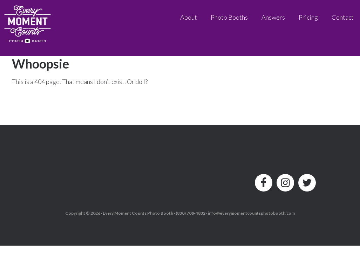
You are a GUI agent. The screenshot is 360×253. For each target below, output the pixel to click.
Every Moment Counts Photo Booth (28, 22)
